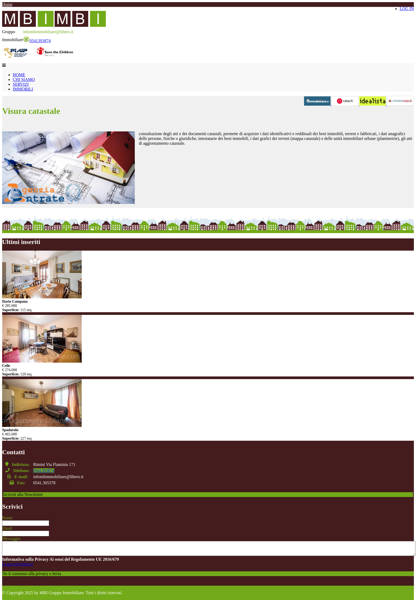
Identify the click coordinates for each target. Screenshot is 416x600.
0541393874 (37, 40)
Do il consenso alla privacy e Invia (31, 573)
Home (7, 4)
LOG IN (407, 8)
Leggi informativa (17, 564)
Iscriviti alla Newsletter (23, 494)
